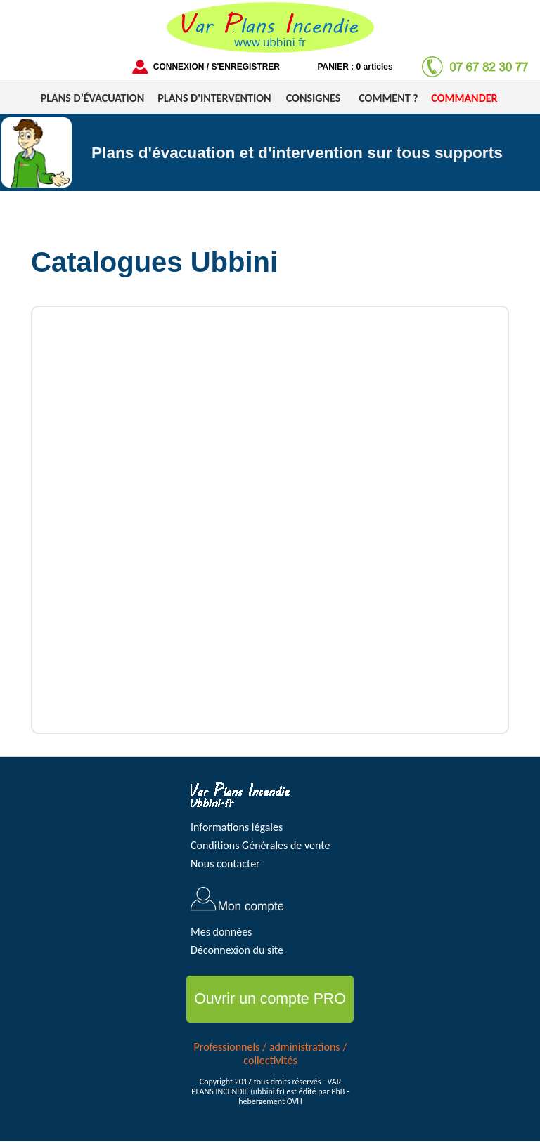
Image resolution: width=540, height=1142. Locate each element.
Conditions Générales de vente (260, 845)
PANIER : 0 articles (354, 67)
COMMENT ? (388, 98)
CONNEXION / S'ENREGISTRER (216, 67)
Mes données (221, 931)
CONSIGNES (313, 98)
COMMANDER (464, 98)
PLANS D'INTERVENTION (214, 98)
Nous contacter (225, 863)
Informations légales (237, 827)
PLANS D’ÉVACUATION (92, 98)
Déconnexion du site (237, 950)
